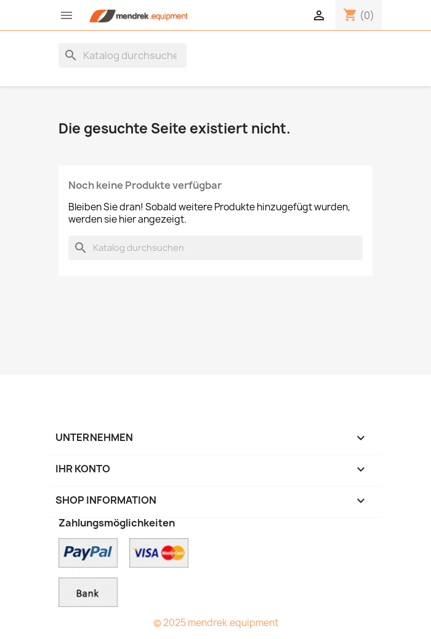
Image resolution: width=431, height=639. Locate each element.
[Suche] (122, 55)
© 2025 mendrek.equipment (215, 622)
